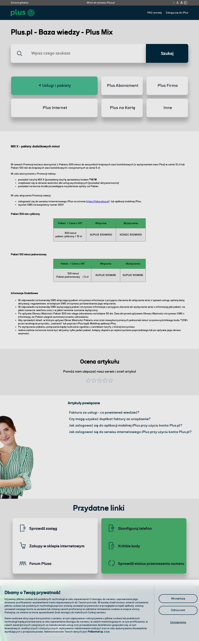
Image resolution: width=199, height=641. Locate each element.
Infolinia (115, 629)
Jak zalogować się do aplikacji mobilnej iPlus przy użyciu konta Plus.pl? (125, 425)
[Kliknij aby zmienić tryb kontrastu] (185, 2)
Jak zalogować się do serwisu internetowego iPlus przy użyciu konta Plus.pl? (130, 432)
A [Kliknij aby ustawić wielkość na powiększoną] (177, 3)
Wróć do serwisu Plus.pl (101, 2)
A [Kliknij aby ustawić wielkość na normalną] (174, 2)
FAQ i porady (154, 12)
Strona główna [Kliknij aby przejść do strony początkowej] (19, 2)
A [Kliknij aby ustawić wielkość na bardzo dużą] (181, 2)
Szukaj (167, 54)
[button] (110, 381)
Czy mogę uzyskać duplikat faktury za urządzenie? (110, 419)
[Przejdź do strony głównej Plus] (23, 13)
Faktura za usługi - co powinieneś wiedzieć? (104, 412)
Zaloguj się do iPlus (177, 12)
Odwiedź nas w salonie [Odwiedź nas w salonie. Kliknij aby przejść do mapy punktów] (65, 619)
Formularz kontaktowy (126, 619)
